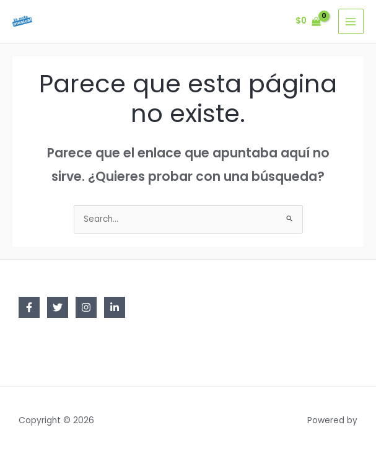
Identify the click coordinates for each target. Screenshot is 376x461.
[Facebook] (29, 307)
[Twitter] (57, 307)
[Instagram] (86, 307)
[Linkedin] (114, 307)
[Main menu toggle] (351, 21)
